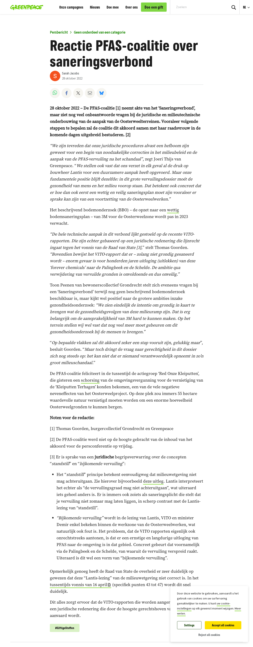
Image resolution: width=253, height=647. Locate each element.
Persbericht (59, 32)
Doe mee (113, 7)
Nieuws (95, 7)
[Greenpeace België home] (25, 7)
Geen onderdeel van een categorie (99, 32)
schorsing (90, 380)
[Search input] (196, 7)
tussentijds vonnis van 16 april (78, 585)
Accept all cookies (223, 625)
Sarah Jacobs (70, 73)
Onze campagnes (71, 7)
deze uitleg (153, 481)
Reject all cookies (209, 635)
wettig (173, 210)
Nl (245, 7)
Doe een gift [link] (154, 7)
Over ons (131, 7)
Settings (189, 625)
